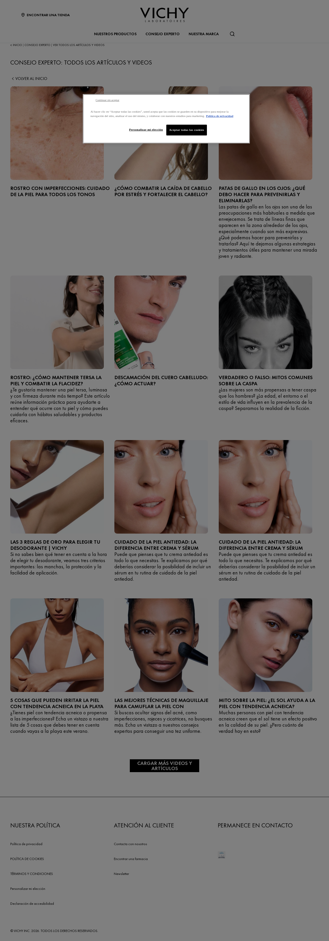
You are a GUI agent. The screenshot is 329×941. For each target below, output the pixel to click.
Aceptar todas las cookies (186, 129)
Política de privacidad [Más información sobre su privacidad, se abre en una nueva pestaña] (219, 115)
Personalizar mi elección (146, 129)
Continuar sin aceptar (107, 100)
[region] (166, 118)
